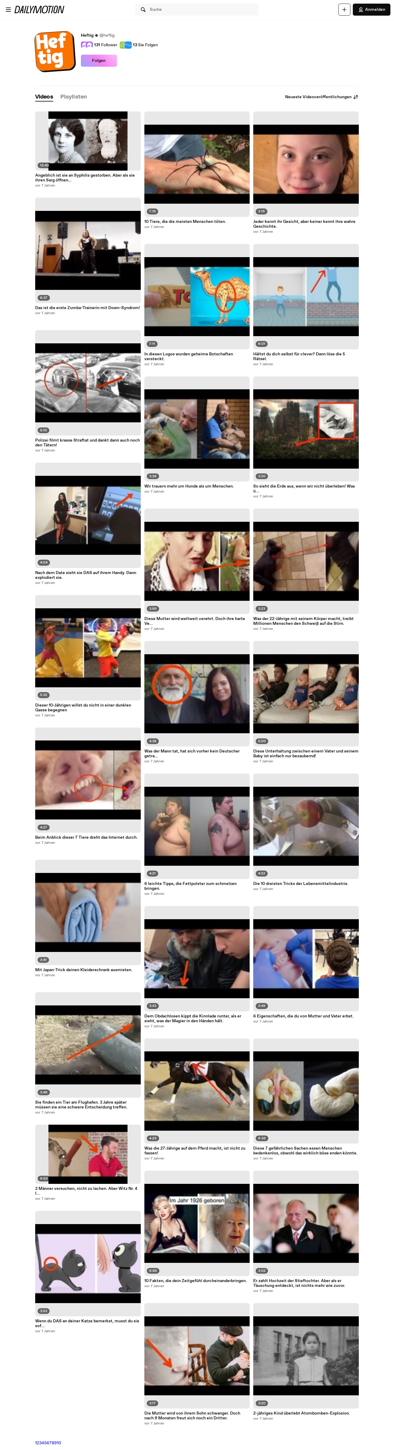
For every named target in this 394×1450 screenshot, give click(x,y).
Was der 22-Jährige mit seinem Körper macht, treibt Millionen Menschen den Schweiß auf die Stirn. (303, 621)
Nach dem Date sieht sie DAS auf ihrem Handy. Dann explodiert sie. (85, 575)
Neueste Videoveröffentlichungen (322, 97)
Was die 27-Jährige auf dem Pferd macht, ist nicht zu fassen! (194, 1151)
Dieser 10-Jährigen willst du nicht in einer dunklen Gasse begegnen (83, 708)
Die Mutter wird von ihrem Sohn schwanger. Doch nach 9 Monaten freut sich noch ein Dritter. (192, 1416)
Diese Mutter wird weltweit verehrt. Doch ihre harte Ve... (194, 621)
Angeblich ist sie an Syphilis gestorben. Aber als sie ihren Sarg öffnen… (85, 178)
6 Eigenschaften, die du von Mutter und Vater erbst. (303, 1016)
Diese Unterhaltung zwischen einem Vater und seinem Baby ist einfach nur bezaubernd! (306, 753)
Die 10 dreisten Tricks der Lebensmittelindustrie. (301, 883)
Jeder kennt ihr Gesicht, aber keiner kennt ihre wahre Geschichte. (304, 224)
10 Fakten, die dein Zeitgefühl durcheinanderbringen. (195, 1280)
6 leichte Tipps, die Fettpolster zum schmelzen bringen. (190, 886)
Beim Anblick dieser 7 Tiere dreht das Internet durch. (86, 837)
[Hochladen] (344, 10)
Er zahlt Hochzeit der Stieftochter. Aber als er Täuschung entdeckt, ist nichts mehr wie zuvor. (299, 1283)
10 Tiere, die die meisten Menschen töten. (185, 221)
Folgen (99, 60)
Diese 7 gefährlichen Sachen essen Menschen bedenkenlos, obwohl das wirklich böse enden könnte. (305, 1151)
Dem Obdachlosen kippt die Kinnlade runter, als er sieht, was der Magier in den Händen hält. (192, 1018)
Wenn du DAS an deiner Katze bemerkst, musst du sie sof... (87, 1323)
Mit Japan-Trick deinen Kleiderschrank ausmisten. (83, 970)
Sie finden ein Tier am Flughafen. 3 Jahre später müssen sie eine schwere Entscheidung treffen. (81, 1105)
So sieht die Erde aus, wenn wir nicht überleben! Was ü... (304, 489)
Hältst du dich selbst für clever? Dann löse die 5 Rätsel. (299, 356)
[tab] (44, 97)
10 (59, 1443)
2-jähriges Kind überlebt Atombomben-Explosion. (301, 1413)
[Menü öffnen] (8, 10)
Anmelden (371, 10)
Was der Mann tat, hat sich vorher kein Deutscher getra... (192, 753)
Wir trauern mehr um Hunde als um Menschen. (189, 486)
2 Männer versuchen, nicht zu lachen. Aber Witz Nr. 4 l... (86, 1191)
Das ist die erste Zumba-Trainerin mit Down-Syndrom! (87, 308)
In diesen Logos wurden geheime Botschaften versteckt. (188, 356)
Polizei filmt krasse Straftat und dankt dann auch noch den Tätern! (87, 443)
